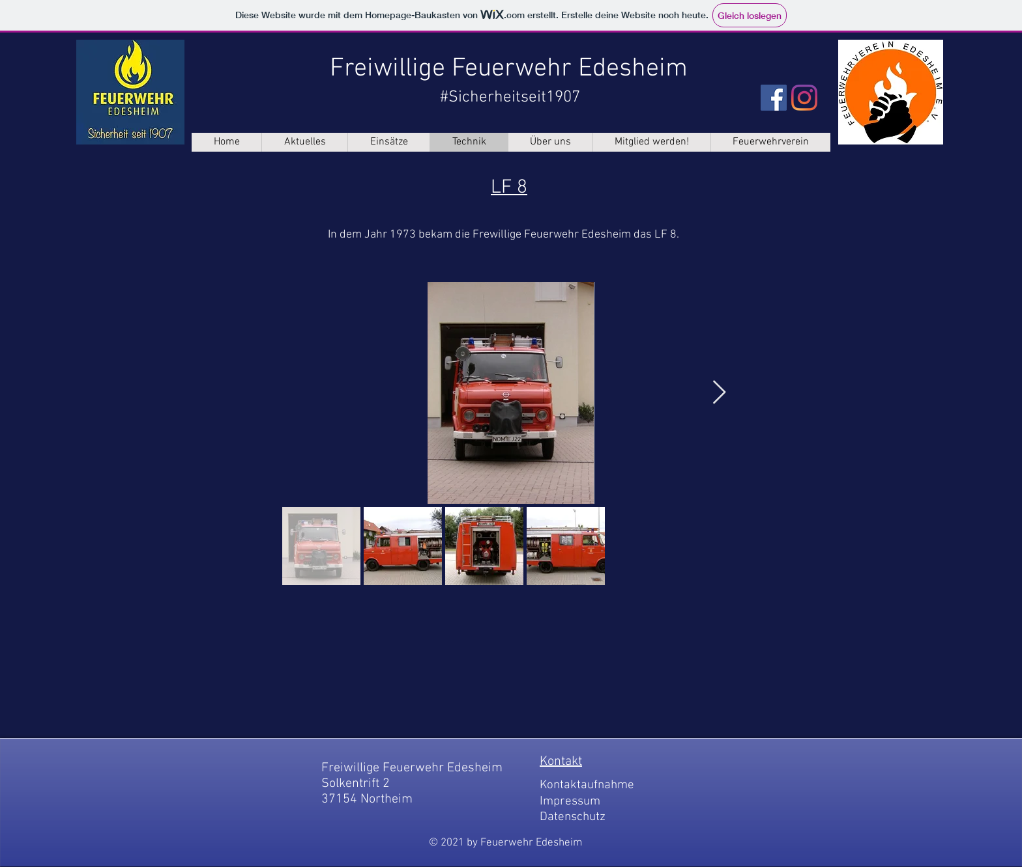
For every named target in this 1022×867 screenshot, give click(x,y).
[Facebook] (774, 98)
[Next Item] (719, 393)
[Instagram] (804, 98)
